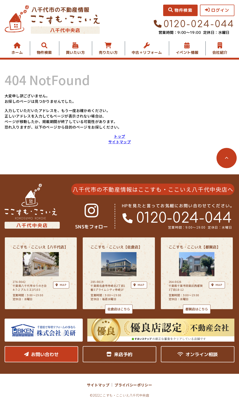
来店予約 (119, 354)
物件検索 (44, 52)
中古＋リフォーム (147, 52)
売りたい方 (108, 52)
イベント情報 (187, 52)
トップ (119, 136)
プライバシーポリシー (133, 385)
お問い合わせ (41, 354)
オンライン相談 (197, 354)
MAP (139, 285)
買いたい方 (75, 52)
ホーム (17, 52)
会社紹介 (220, 52)
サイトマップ (119, 141)
